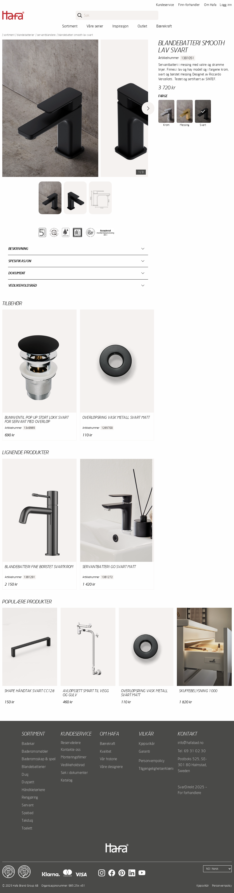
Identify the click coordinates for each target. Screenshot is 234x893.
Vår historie (108, 759)
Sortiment (69, 26)
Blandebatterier (26, 35)
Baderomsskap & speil (39, 759)
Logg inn (226, 5)
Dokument (16, 273)
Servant (28, 805)
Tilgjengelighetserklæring (157, 768)
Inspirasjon (120, 26)
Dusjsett (28, 782)
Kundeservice (165, 5)
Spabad (27, 813)
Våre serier (95, 26)
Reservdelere (71, 743)
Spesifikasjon (19, 261)
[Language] (217, 868)
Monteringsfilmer (73, 757)
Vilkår (146, 734)
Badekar (28, 743)
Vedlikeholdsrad (73, 765)
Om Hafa (210, 5)
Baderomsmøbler (35, 751)
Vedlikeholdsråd (22, 285)
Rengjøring (30, 797)
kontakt (187, 734)
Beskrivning (18, 249)
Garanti (144, 751)
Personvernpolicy (152, 761)
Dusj (25, 774)
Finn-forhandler (189, 5)
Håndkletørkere (33, 790)
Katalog (66, 780)
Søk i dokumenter (74, 772)
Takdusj (27, 820)
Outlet (142, 26)
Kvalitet (106, 751)
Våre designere (111, 767)
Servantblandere (46, 35)
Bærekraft (164, 26)
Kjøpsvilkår (147, 743)
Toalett (27, 828)
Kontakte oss (70, 749)
